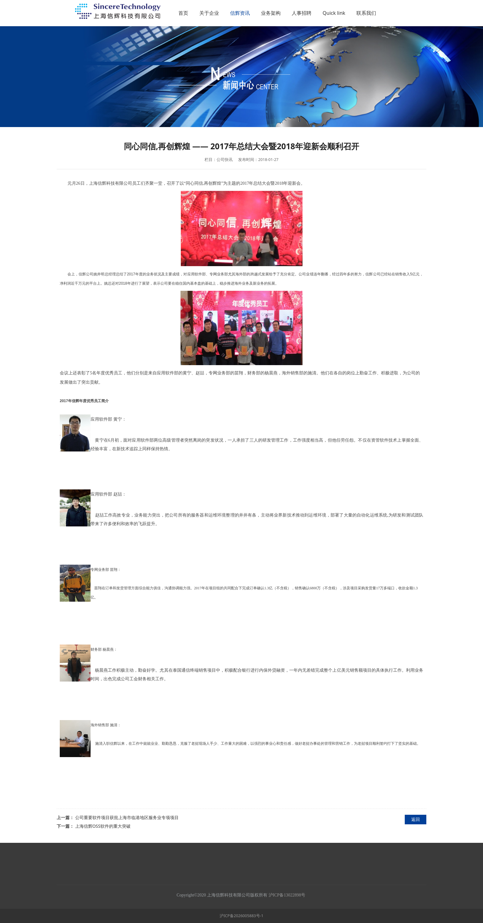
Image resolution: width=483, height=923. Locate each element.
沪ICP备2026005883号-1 (241, 915)
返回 (415, 819)
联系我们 (399, 13)
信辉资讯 (273, 13)
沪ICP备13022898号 (287, 895)
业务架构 (304, 13)
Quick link (366, 13)
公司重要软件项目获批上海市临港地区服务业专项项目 (127, 817)
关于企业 (242, 13)
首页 (216, 13)
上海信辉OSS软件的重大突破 (103, 826)
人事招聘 (334, 13)
